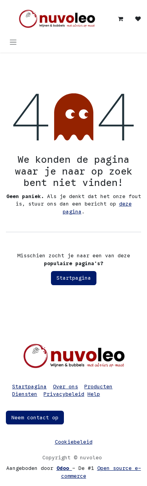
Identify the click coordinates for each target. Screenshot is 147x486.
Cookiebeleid (74, 442)
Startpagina (73, 278)
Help (93, 394)
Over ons (65, 386)
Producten (98, 386)
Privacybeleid (64, 394)
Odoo (64, 468)
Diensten (24, 394)
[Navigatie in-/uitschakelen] (13, 42)
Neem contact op (34, 417)
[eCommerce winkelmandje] (121, 19)
